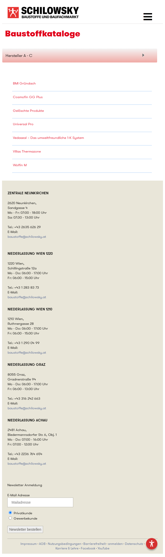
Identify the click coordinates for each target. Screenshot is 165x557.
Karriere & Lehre (67, 548)
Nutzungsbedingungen (64, 544)
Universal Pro (23, 123)
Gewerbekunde (25, 518)
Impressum (29, 544)
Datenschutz (134, 544)
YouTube (103, 548)
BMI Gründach (24, 83)
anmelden (115, 544)
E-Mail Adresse (18, 495)
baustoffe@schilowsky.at (27, 236)
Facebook (88, 548)
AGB (42, 544)
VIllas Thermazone (27, 151)
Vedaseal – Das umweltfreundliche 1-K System (48, 137)
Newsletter (15, 484)
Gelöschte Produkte (28, 110)
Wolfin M (20, 164)
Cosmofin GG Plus (28, 96)
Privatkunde (23, 513)
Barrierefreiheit (94, 544)
